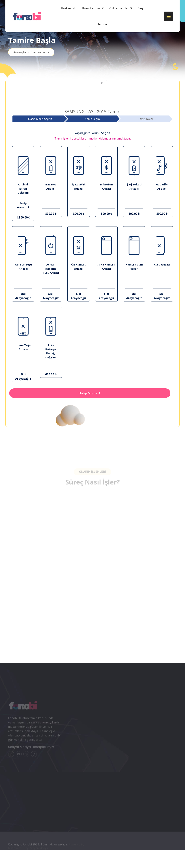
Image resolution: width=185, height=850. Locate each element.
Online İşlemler (119, 8)
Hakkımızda (68, 8)
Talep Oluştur (89, 393)
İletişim (102, 24)
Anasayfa (31, 52)
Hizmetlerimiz (91, 8)
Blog (140, 8)
